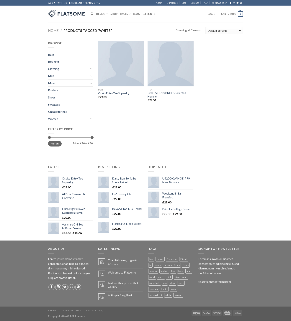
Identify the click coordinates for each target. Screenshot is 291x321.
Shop (113, 13)
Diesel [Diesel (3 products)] (183, 259)
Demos (102, 14)
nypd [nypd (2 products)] (152, 277)
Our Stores (172, 2)
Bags (51, 54)
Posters (53, 90)
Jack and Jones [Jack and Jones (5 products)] (172, 265)
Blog (184, 2)
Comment (113, 264)
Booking (53, 61)
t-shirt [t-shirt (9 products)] (164, 289)
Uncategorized (57, 111)
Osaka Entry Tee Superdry (113, 93)
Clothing (53, 68)
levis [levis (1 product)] (180, 271)
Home (53, 31)
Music (52, 83)
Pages (125, 14)
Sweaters (54, 104)
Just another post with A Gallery (123, 284)
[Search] (92, 13)
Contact (194, 2)
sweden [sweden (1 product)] (153, 289)
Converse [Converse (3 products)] (172, 259)
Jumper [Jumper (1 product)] (153, 271)
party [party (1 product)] (161, 277)
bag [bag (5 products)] (151, 259)
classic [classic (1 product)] (160, 259)
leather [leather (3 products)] (164, 271)
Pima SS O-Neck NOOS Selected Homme (167, 94)
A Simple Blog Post (120, 295)
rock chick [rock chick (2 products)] (154, 283)
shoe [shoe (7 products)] (172, 283)
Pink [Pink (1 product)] (169, 277)
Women (53, 119)
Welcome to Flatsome (122, 272)
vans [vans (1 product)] (173, 289)
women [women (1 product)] (178, 295)
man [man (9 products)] (189, 271)
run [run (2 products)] (165, 283)
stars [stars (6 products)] (181, 283)
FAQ (205, 2)
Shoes (51, 97)
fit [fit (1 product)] (150, 265)
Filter (55, 143)
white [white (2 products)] (168, 295)
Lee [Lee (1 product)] (173, 271)
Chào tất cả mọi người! (123, 260)
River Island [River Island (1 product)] (181, 277)
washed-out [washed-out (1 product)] (155, 295)
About (159, 2)
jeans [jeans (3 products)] (186, 265)
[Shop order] (224, 30)
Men (51, 76)
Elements (149, 13)
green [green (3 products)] (158, 265)
